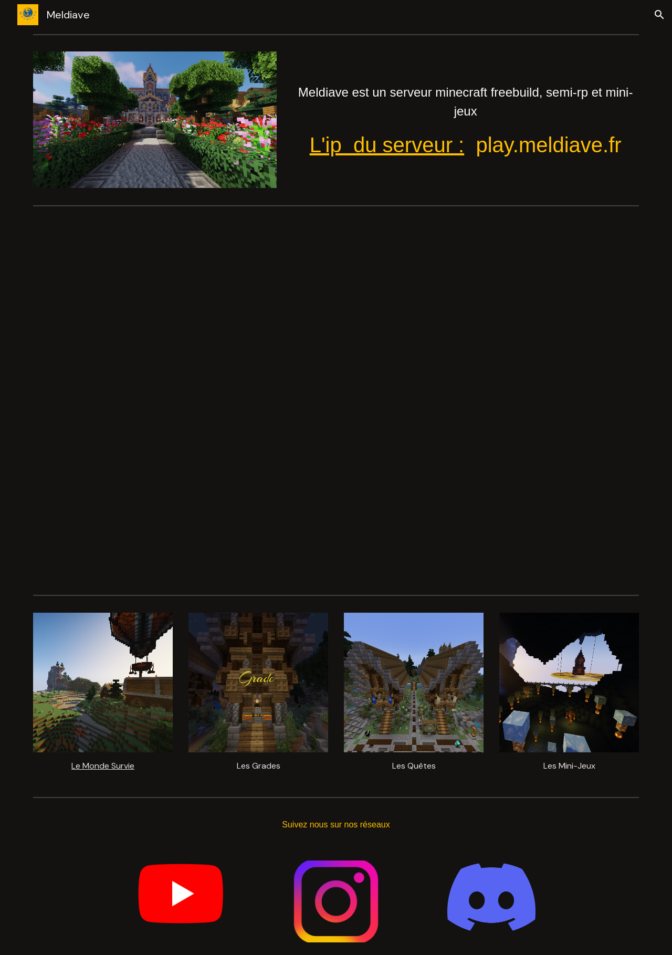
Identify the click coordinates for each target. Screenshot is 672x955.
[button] (659, 14)
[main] (465, 112)
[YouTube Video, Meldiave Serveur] (336, 400)
